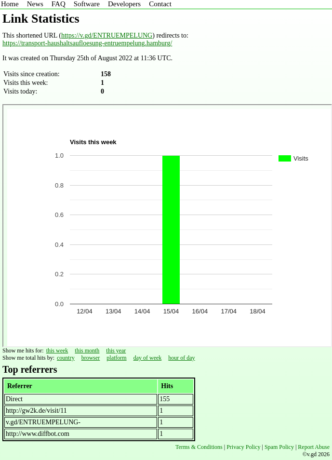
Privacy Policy (243, 447)
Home (10, 4)
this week (57, 350)
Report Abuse (314, 447)
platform (116, 357)
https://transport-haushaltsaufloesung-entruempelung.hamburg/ (87, 43)
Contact (160, 4)
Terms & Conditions (199, 447)
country (66, 357)
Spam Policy (279, 447)
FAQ (59, 4)
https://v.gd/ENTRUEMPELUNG (106, 35)
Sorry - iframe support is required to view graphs (167, 225)
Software (87, 4)
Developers (124, 4)
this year (116, 350)
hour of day (181, 357)
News (35, 4)
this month (87, 350)
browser (90, 357)
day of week (147, 357)
